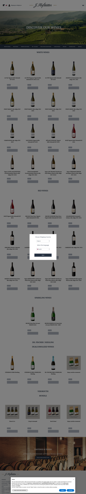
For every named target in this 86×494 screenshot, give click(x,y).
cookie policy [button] (65, 483)
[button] (73, 479)
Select (43, 255)
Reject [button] (62, 490)
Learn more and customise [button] (20, 490)
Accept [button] (70, 490)
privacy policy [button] (46, 481)
